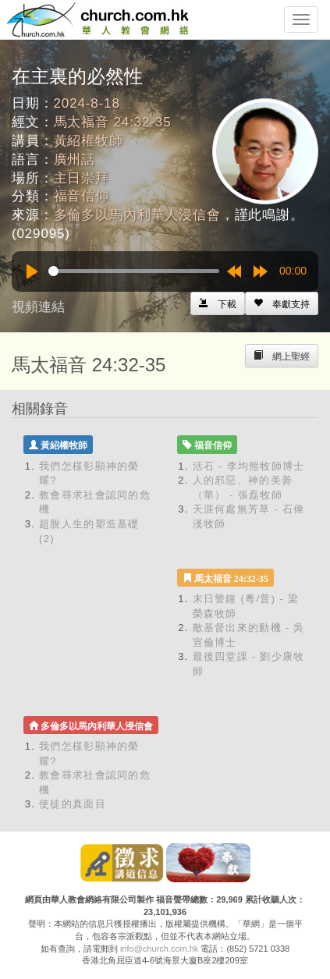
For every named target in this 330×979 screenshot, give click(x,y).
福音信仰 (81, 196)
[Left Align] (281, 303)
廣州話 (75, 159)
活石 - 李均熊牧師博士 (249, 466)
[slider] (133, 271)
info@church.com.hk (159, 948)
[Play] (32, 271)
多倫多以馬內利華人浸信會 (137, 215)
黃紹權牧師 (88, 140)
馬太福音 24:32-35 (113, 122)
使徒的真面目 (72, 804)
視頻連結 (38, 307)
